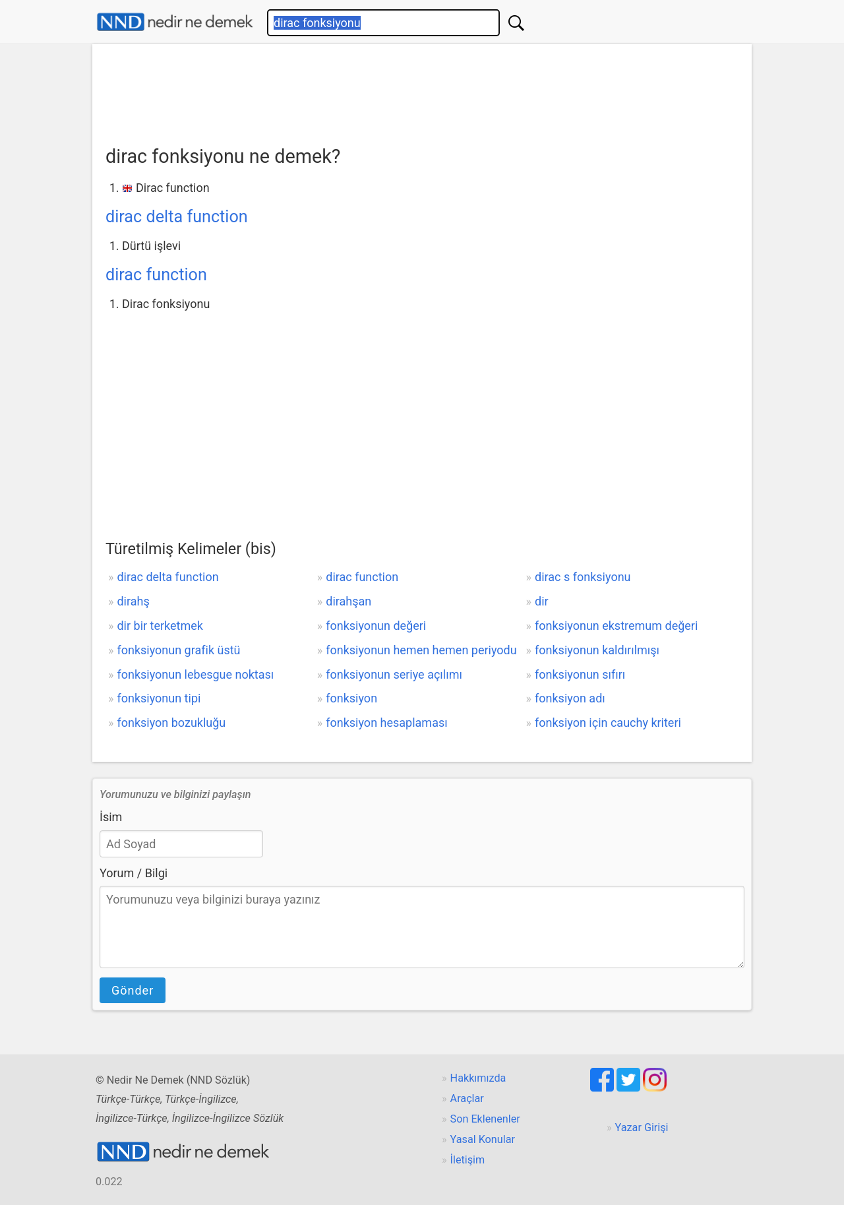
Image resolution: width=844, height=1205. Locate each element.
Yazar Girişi (642, 1127)
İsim (111, 817)
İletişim (467, 1160)
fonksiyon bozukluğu (171, 722)
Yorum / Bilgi (133, 873)
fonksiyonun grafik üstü (178, 650)
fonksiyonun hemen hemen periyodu (421, 650)
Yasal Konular (482, 1139)
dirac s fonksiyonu (582, 577)
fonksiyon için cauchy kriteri (608, 722)
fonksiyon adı (570, 698)
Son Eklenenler (485, 1119)
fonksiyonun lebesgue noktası (195, 674)
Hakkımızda (478, 1078)
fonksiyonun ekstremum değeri (616, 626)
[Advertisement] (422, 90)
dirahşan (348, 601)
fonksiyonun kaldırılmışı (597, 650)
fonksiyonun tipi (158, 698)
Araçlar (467, 1098)
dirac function (156, 274)
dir (542, 601)
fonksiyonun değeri (376, 626)
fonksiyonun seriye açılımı (394, 674)
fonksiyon (351, 698)
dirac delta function (177, 216)
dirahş (133, 601)
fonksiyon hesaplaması (386, 722)
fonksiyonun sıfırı (580, 674)
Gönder (132, 990)
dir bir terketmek (160, 626)
